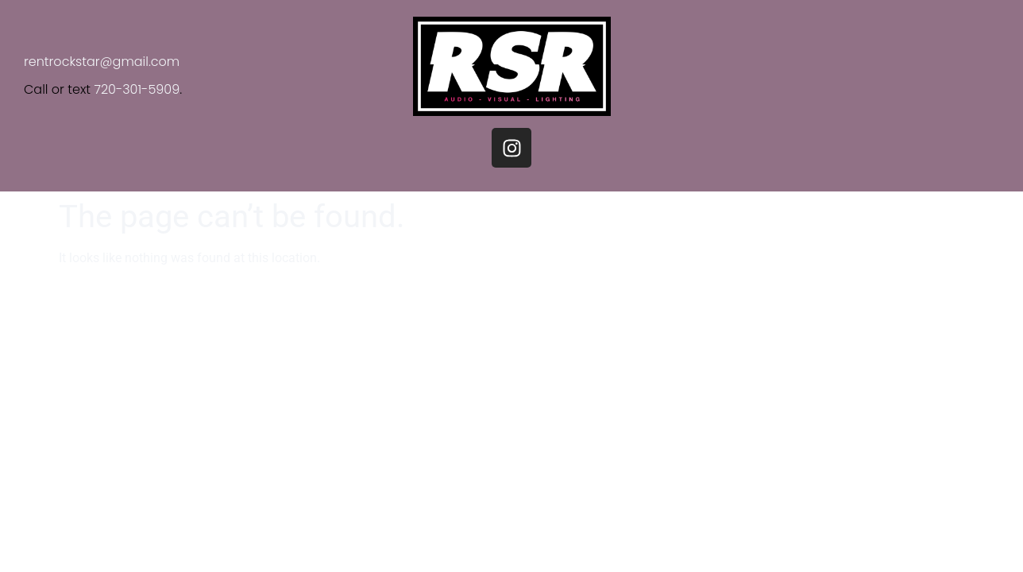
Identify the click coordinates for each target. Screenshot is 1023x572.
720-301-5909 (137, 89)
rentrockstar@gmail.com (102, 61)
